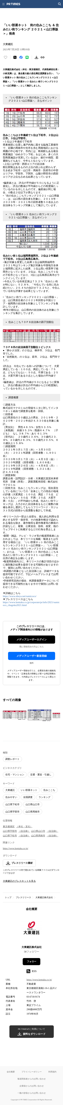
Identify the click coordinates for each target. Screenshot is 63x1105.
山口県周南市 (33, 811)
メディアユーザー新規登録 (31, 656)
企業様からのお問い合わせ (31, 1085)
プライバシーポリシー (32, 1071)
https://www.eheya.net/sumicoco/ (19, 596)
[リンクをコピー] (42, 57)
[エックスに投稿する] (15, 57)
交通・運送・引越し (40, 774)
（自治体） (24, 831)
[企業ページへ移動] (31, 929)
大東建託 (10, 790)
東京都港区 (9, 826)
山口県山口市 (33, 804)
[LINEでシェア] (27, 57)
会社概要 (11, 1071)
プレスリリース (23, 897)
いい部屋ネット (29, 790)
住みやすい (11, 797)
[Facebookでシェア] (21, 57)
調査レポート (12, 759)
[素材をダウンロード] (36, 57)
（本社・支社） (24, 826)
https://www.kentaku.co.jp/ (15, 848)
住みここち (49, 790)
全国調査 (28, 797)
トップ (8, 897)
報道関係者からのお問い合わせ (31, 1078)
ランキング (44, 797)
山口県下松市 (12, 804)
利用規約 (52, 1071)
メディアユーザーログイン (31, 639)
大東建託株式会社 (44, 897)
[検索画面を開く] (60, 4)
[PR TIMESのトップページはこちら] (13, 4)
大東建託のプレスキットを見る (19, 881)
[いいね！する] (5, 57)
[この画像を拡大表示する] (14, 715)
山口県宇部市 (12, 811)
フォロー (31, 961)
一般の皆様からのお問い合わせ (31, 1093)
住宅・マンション (14, 774)
